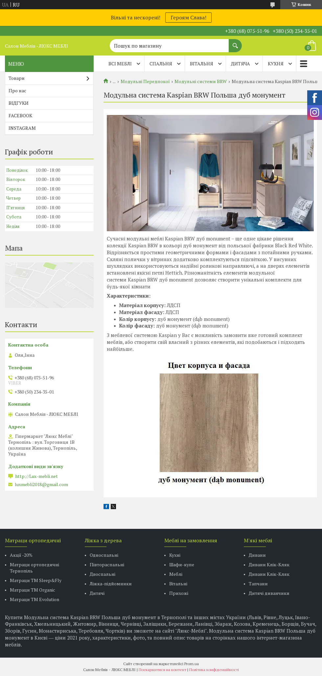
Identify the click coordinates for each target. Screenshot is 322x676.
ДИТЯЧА (240, 63)
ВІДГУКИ (19, 103)
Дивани (257, 555)
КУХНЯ (276, 63)
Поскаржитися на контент (162, 669)
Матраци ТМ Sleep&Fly (35, 580)
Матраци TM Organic (32, 590)
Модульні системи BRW (200, 81)
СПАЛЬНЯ (161, 63)
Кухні (174, 555)
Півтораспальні (107, 564)
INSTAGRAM (22, 128)
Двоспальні (102, 574)
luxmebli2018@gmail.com (41, 484)
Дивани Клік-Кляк (269, 564)
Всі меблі (120, 63)
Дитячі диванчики (269, 593)
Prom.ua (191, 663)
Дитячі (97, 593)
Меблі (175, 574)
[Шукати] (235, 42)
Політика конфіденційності (214, 669)
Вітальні (178, 583)
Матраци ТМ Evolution (34, 599)
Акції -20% (21, 555)
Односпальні (104, 555)
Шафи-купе (181, 564)
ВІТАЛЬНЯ (201, 63)
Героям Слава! (188, 17)
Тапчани (258, 583)
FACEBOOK (20, 115)
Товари (17, 78)
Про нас (17, 90)
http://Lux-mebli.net (36, 476)
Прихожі (178, 593)
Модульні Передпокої (145, 81)
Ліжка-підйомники (111, 583)
